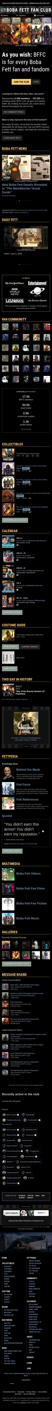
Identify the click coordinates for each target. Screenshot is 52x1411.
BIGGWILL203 (29, 1129)
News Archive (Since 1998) (13, 1351)
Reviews (6, 1281)
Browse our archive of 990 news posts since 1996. (30, 210)
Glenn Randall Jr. (35, 1322)
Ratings (6, 1279)
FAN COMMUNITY (14, 319)
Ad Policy (26, 746)
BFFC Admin (11, 1114)
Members (32, 1286)
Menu (4, 15)
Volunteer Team (34, 1340)
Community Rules (9, 1392)
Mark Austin (33, 1317)
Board (5, 1307)
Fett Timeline (33, 1271)
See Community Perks (13, 112)
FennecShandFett (13, 1151)
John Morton (33, 1314)
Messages (32, 1294)
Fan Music (7, 1328)
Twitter (30, 1196)
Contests (32, 1284)
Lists (5, 1274)
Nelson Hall (33, 1327)
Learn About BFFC (12, 138)
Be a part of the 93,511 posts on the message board (26, 1085)
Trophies (32, 1296)
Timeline (7, 1286)
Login (35, 82)
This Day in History (17, 679)
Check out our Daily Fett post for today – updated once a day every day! (26, 3)
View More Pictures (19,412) (16, 964)
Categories (8, 1269)
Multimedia (11, 864)
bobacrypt (29, 1135)
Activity (31, 1281)
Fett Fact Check (9, 1361)
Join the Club (21, 81)
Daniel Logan (33, 1309)
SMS (43, 1196)
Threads (30, 1198)
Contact (32, 1352)
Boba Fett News (14, 149)
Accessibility (42, 1392)
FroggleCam (32, 1151)
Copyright (20, 1392)
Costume (6, 1291)
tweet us (25, 212)
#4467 (7, 254)
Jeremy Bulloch (34, 1332)
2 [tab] (22, 48)
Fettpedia (31, 1258)
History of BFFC (34, 1347)
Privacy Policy (31, 1392)
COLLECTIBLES (12, 444)
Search (21, 15)
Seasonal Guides (9, 1363)
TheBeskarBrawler (12, 1120)
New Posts (7, 1312)
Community (32, 1278)
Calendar (31, 1301)
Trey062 (29, 1177)
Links (30, 1291)
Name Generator (34, 1289)
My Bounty (7, 1266)
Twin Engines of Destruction (22, 844)
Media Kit (32, 1342)
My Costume (8, 1294)
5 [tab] (32, 48)
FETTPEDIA (10, 756)
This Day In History (35, 1263)
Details (6, 1299)
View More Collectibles (15, 520)
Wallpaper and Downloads (13, 1343)
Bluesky (22, 1198)
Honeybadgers (10, 1156)
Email (37, 1196)
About (30, 1337)
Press (31, 1345)
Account (39, 15)
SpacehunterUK (11, 1172)
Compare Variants (30, 647)
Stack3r (26, 1172)
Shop (30, 1350)
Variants (7, 1297)
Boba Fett (10, 840)
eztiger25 (25, 1145)
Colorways (8, 1271)
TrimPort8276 (32, 1120)
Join (29, 1368)
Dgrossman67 (10, 1145)
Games (6, 1340)
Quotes (7, 815)
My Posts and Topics (11, 1310)
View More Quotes (12, 851)
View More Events (12, 612)
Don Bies (32, 1312)
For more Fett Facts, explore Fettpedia (14, 699)
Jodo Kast (20, 840)
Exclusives (8, 1353)
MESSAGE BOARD (14, 975)
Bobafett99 (28, 1114)
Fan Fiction (8, 1338)
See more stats (26, 429)
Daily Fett (7, 1323)
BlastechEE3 (11, 1135)
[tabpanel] (26, 32)
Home (4, 1258)
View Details (9, 669)
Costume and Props (35, 1329)
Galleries (9, 932)
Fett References (34, 1268)
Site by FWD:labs (29, 1394)
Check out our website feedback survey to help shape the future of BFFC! (26, 1375)
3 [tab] (26, 48)
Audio (6, 1331)
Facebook (22, 1196)
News (4, 1348)
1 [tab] (19, 48)
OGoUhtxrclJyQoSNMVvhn (28, 1161)
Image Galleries (9, 1326)
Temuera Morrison (35, 1307)
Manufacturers (9, 1276)
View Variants (10, 647)
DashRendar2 (25, 1140)
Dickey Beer (33, 1319)
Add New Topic (9, 1315)
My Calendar (33, 1304)
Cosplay (7, 1302)
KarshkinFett (29, 1156)
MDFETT (8, 1161)
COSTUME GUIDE (14, 625)
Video (6, 1336)
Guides (6, 1356)
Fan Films (7, 1333)
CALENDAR (9, 531)
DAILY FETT (10, 220)
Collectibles (8, 1263)
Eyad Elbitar (33, 1324)
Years (6, 1284)
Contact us (17, 212)
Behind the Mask (34, 1261)
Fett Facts (32, 1266)
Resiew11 (8, 1167)
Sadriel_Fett (23, 1167)
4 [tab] (29, 48)
